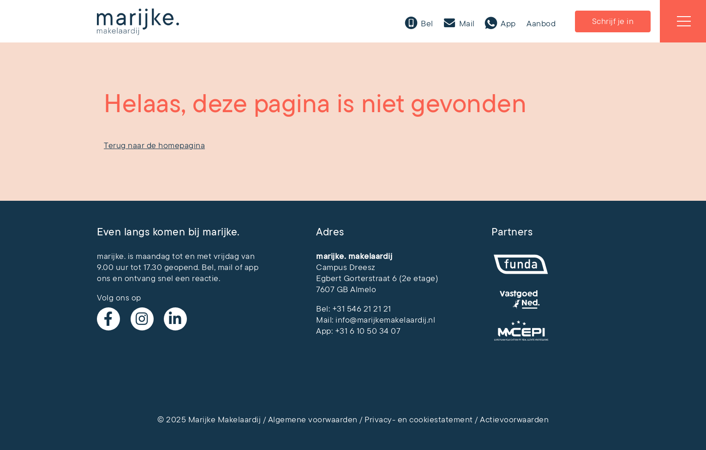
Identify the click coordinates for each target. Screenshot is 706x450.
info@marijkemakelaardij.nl (385, 320)
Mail (466, 24)
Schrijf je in (613, 21)
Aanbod (541, 24)
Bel (426, 24)
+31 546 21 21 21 (361, 309)
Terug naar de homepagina (154, 145)
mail (225, 267)
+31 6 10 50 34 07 (368, 331)
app (252, 267)
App (507, 24)
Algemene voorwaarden (313, 420)
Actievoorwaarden (514, 420)
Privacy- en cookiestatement (419, 420)
